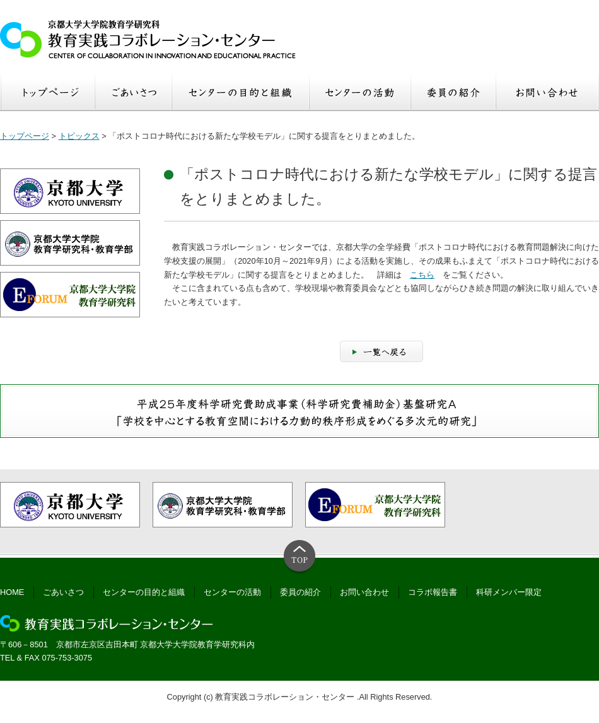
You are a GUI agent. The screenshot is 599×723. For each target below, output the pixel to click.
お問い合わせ (364, 592)
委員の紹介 (300, 592)
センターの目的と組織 (144, 592)
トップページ (24, 136)
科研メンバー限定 (509, 592)
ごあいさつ (63, 592)
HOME (12, 592)
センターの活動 (232, 592)
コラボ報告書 (432, 592)
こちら (422, 274)
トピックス (79, 136)
